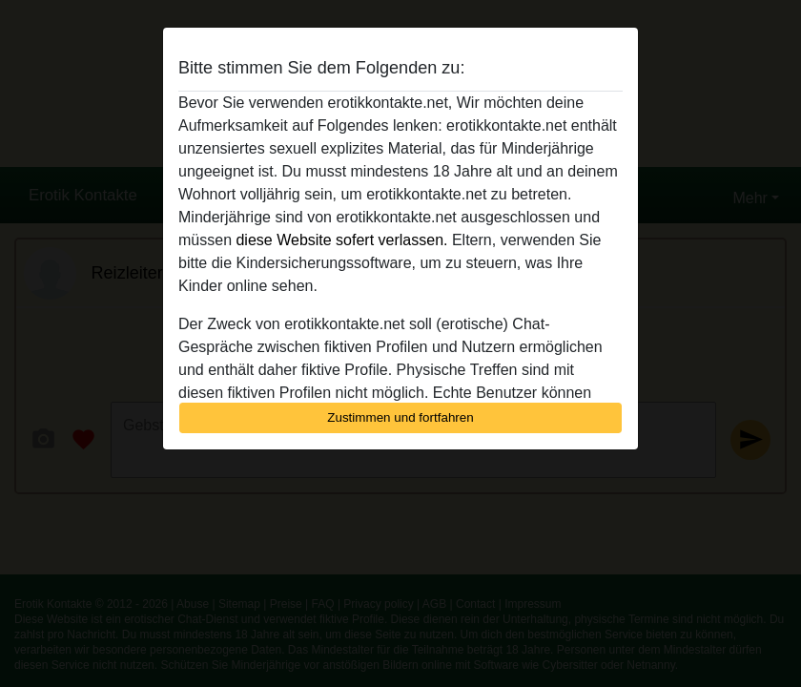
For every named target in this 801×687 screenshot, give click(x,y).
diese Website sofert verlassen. (341, 240)
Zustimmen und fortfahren (400, 417)
